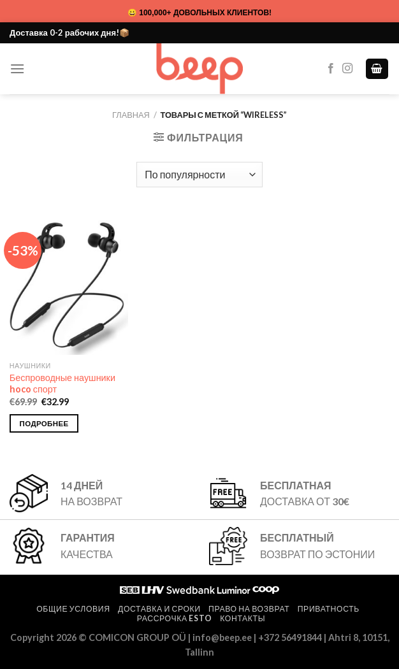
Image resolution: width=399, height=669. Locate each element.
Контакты (242, 618)
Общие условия (73, 609)
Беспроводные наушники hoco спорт (62, 383)
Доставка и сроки (159, 609)
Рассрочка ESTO (174, 618)
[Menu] (17, 68)
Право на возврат (248, 609)
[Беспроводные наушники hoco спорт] (69, 284)
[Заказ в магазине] (199, 174)
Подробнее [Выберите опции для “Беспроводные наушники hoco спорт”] (44, 423)
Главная (131, 115)
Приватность (328, 609)
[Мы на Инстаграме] (347, 69)
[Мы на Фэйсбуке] (331, 69)
